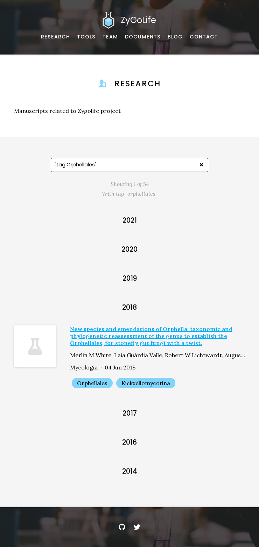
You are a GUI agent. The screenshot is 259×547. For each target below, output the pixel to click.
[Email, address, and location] (204, 37)
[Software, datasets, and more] (86, 37)
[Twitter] (137, 527)
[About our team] (110, 37)
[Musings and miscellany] (175, 37)
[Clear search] (201, 165)
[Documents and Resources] (142, 37)
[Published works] (55, 37)
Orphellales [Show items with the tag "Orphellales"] (92, 383)
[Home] (129, 20)
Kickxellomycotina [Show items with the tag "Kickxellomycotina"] (145, 383)
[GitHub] (122, 527)
